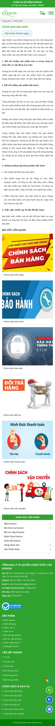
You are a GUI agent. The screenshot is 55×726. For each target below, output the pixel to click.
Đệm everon (9, 620)
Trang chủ (6, 21)
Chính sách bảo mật (12, 368)
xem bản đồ (22, 576)
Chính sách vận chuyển (14, 508)
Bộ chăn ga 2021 (11, 675)
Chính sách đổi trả (12, 415)
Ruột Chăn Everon (13, 536)
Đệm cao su (9, 627)
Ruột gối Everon (11, 646)
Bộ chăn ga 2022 (11, 670)
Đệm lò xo (8, 631)
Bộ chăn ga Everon (12, 635)
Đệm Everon (10, 523)
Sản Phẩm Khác (12, 549)
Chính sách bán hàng (13, 274)
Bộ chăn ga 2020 (11, 679)
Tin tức (7, 657)
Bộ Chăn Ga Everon (14, 527)
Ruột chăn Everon (12, 642)
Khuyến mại (9, 661)
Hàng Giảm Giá (11, 545)
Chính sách (18, 21)
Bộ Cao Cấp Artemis (14, 532)
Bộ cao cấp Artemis (13, 638)
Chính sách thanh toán (14, 461)
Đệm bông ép (10, 623)
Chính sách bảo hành (13, 321)
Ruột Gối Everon (12, 540)
